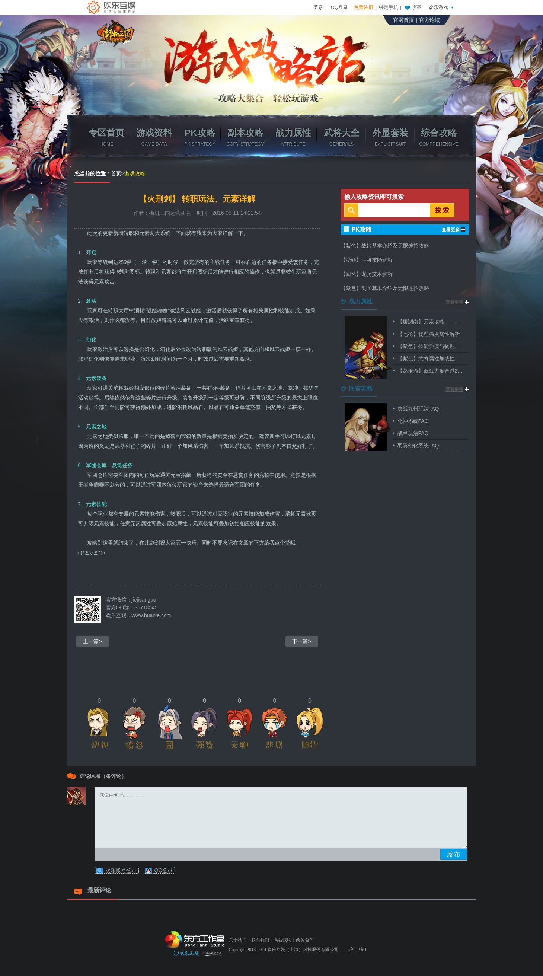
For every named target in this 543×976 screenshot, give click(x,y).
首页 (116, 173)
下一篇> (301, 641)
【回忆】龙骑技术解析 (367, 274)
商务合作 (305, 939)
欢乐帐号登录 (121, 870)
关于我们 (238, 939)
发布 (453, 854)
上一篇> (92, 641)
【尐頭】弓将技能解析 (367, 260)
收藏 (412, 7)
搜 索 (441, 210)
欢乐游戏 (442, 7)
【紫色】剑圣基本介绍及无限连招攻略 (385, 288)
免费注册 (363, 7)
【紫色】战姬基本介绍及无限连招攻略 (385, 246)
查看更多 (453, 229)
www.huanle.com (151, 615)
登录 (318, 7)
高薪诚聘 (282, 939)
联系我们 (260, 939)
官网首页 (403, 20)
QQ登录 (339, 7)
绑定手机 (388, 7)
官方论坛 (429, 20)
